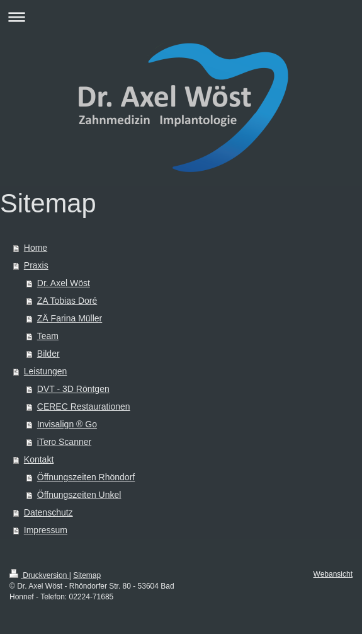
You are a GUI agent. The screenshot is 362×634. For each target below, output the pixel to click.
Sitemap (87, 575)
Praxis (36, 265)
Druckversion (39, 575)
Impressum (45, 530)
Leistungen (45, 371)
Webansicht (333, 574)
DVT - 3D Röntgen (73, 389)
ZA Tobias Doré (67, 301)
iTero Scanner (64, 442)
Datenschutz (48, 512)
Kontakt (39, 459)
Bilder (48, 354)
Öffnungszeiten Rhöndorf (86, 477)
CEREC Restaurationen (83, 406)
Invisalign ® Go (67, 424)
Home (35, 248)
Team (48, 336)
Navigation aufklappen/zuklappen (181, 16)
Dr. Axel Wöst (63, 283)
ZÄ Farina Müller (69, 318)
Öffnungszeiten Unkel (79, 495)
